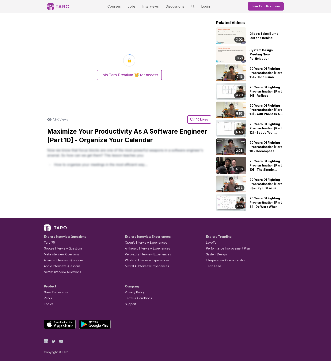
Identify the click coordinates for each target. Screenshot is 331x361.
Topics (48, 304)
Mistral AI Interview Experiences (144, 266)
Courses (117, 6)
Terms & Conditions (137, 298)
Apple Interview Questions (60, 266)
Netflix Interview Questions (60, 272)
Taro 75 (48, 242)
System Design (215, 254)
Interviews (150, 6)
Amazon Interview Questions (61, 260)
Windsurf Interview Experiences (144, 260)
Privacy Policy (133, 292)
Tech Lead (212, 266)
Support (129, 304)
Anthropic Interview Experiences (144, 248)
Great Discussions (54, 292)
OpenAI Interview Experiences (143, 242)
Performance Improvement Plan (225, 248)
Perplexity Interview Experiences (144, 254)
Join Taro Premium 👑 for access (129, 75)
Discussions (172, 6)
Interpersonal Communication (223, 260)
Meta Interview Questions (59, 254)
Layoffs (210, 242)
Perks (47, 298)
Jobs (133, 6)
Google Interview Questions (60, 248)
